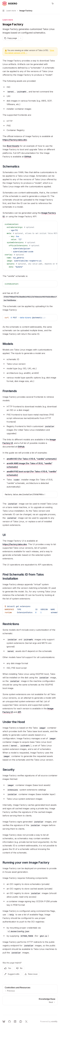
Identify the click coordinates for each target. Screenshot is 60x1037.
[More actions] (56, 3)
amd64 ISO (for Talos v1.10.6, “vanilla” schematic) (32, 459)
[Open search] (48, 4)
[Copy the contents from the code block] (49, 224)
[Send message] (54, 1010)
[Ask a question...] (30, 1009)
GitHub (27, 156)
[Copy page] (11, 38)
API (19, 712)
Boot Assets (13, 146)
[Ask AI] (53, 224)
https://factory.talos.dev (15, 140)
